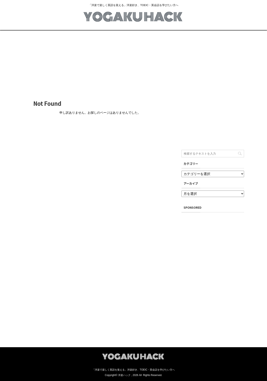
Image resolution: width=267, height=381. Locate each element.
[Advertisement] (133, 62)
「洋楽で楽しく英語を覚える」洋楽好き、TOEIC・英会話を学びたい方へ (133, 369)
